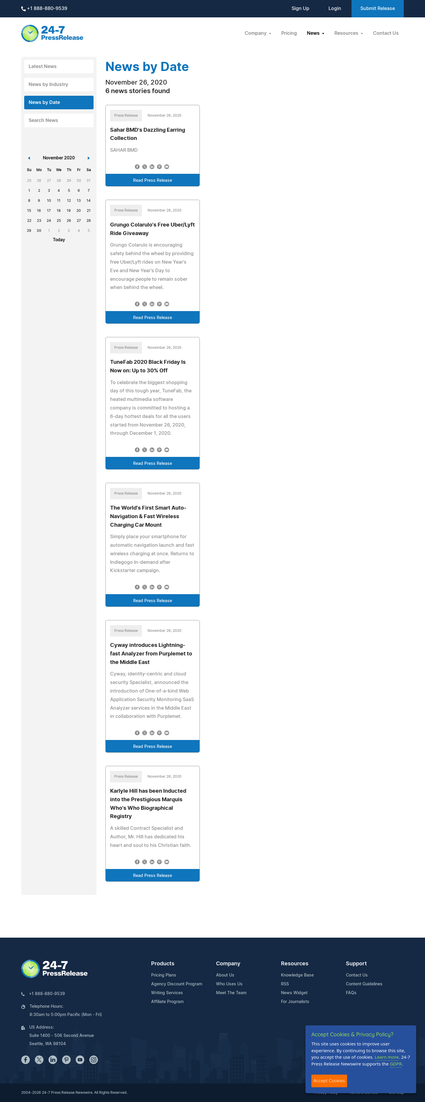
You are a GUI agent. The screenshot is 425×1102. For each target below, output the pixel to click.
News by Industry (48, 84)
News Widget (294, 993)
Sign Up (300, 8)
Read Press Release (152, 181)
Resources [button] (346, 33)
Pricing (289, 33)
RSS (285, 984)
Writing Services (167, 993)
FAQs (351, 993)
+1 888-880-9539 (44, 8)
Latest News (43, 66)
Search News (43, 120)
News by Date (44, 102)
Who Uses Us (229, 984)
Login (334, 8)
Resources (294, 963)
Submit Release (377, 8)
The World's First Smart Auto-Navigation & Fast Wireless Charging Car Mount (148, 516)
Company (228, 963)
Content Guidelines (364, 984)
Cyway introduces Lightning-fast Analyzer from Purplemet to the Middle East (151, 654)
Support (356, 963)
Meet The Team (231, 993)
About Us (225, 975)
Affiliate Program (167, 1002)
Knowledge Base (297, 975)
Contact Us (386, 33)
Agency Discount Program (176, 984)
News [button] (314, 33)
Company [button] (256, 33)
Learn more (387, 1057)
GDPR (396, 1064)
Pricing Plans (163, 975)
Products (162, 963)
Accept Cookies (329, 1080)
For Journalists (295, 1002)
